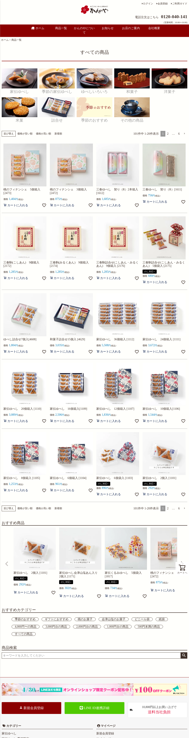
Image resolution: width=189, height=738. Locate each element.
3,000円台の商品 (56, 626)
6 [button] (179, 133)
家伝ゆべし (9, 733)
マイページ (108, 725)
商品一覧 (61, 28)
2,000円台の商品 (87, 626)
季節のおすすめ (25, 619)
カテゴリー (13, 725)
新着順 (58, 133)
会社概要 (154, 28)
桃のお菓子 (85, 619)
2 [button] (168, 133)
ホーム (37, 28)
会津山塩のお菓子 (113, 619)
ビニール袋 (142, 619)
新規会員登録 (31, 708)
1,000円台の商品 (118, 626)
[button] (184, 134)
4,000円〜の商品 (25, 626)
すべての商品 (24, 634)
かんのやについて (84, 30)
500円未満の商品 (149, 626)
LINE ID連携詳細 (94, 708)
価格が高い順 (43, 133)
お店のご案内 (131, 28)
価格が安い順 (25, 133)
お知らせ (108, 28)
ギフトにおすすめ (56, 619)
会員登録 (163, 3)
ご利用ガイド (179, 3)
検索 (184, 655)
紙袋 (162, 619)
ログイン (148, 3)
